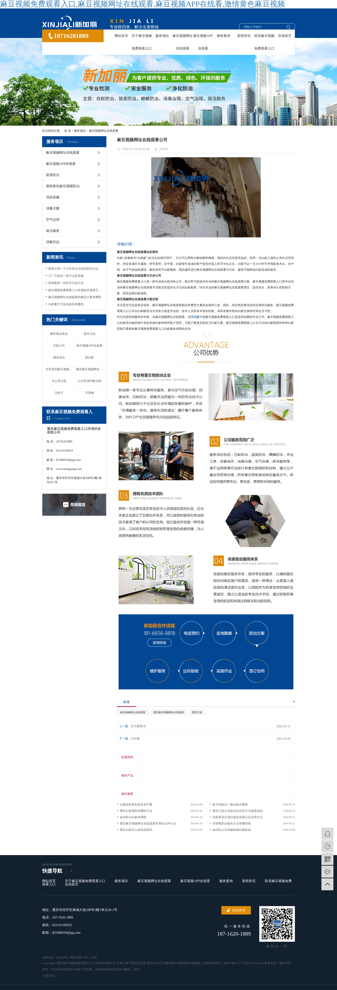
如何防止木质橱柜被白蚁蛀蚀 (232, 829)
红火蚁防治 (138, 726)
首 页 (67, 130)
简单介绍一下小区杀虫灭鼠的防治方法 (73, 268)
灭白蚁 (135, 738)
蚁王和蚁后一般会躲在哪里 (230, 804)
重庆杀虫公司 (156, 963)
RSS (86, 957)
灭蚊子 (59, 392)
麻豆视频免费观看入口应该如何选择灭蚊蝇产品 (75, 290)
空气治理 (52, 219)
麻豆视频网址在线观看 (183, 42)
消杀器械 (52, 197)
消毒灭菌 (52, 208)
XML (94, 957)
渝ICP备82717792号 (236, 963)
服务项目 (162, 36)
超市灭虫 (89, 333)
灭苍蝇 (89, 392)
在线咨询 (238, 910)
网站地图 (76, 957)
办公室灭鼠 (59, 381)
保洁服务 (52, 231)
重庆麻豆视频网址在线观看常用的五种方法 (148, 823)
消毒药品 (52, 242)
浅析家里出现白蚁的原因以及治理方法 (238, 817)
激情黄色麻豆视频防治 (63, 186)
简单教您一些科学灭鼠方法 (66, 283)
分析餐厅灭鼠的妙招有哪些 (66, 304)
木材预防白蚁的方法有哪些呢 (232, 823)
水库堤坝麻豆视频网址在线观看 (59, 369)
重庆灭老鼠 (138, 963)
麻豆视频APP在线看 (203, 42)
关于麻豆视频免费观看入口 (142, 42)
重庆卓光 (285, 963)
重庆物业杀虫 (59, 333)
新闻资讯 (244, 36)
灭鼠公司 (59, 345)
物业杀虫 (59, 357)
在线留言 (285, 36)
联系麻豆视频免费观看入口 (264, 42)
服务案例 (223, 36)
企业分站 (62, 957)
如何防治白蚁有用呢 (133, 817)
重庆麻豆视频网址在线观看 (89, 369)
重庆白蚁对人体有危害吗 (136, 829)
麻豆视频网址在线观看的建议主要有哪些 (74, 297)
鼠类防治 (52, 175)
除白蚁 (89, 357)
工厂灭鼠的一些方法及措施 (66, 275)
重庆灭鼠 (197, 712)
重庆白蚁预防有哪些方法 (136, 810)
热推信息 (48, 957)
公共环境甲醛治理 (89, 381)
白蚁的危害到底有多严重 (136, 804)
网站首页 (121, 36)
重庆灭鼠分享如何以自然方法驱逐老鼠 (238, 810)
